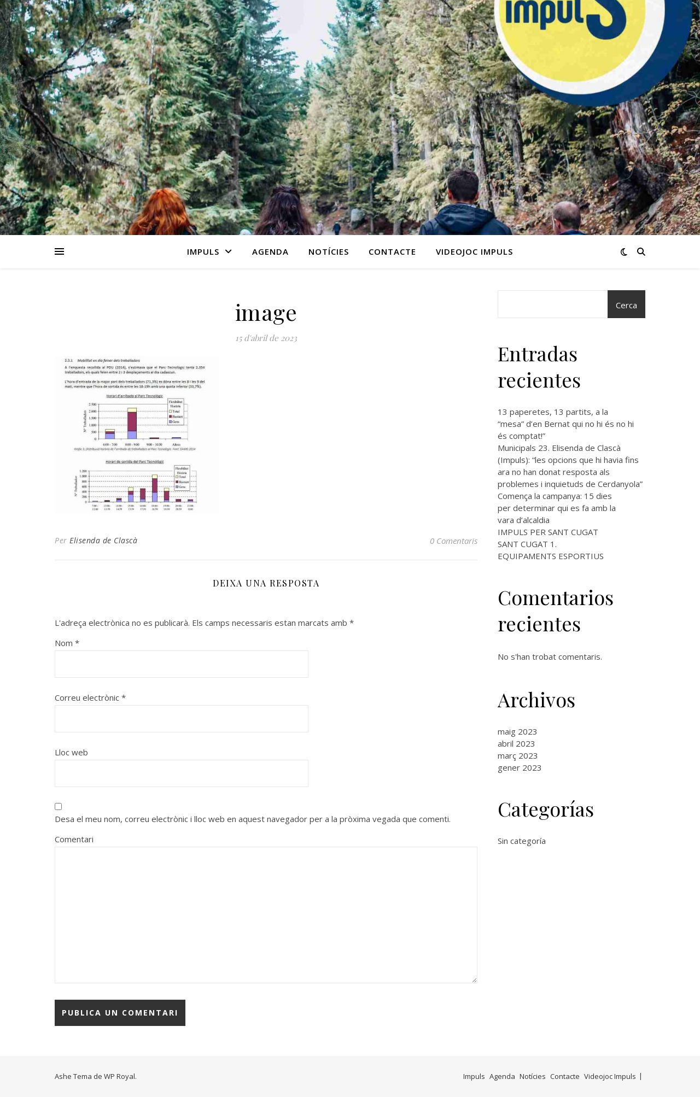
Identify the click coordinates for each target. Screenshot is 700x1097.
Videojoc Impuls (474, 251)
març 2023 (518, 755)
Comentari (74, 839)
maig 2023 (518, 731)
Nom (67, 642)
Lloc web (71, 752)
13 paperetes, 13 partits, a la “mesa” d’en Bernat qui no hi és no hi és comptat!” (566, 423)
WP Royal (119, 1076)
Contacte (392, 251)
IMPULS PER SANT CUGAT (548, 531)
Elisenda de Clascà (103, 540)
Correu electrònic (90, 697)
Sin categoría (522, 840)
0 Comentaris (453, 540)
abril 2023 (516, 743)
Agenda (270, 251)
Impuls (203, 251)
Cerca (626, 305)
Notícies (328, 251)
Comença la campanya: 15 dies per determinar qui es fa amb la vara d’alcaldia (557, 507)
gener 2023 (520, 767)
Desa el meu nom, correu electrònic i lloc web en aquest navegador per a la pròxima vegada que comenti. (253, 818)
